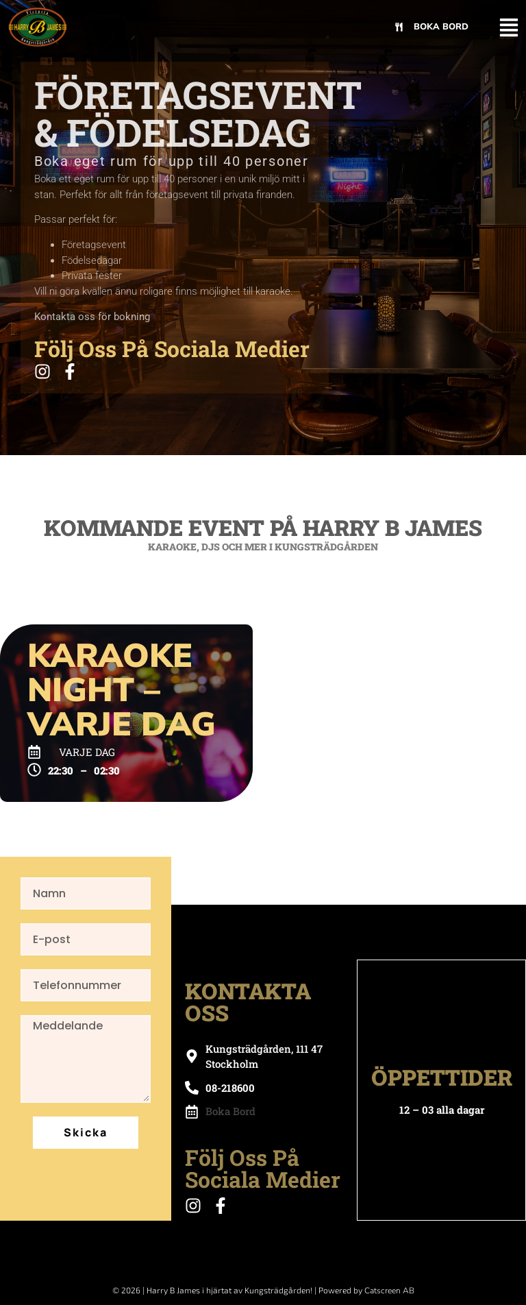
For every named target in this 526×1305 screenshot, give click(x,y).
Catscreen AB (389, 1290)
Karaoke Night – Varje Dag (121, 690)
